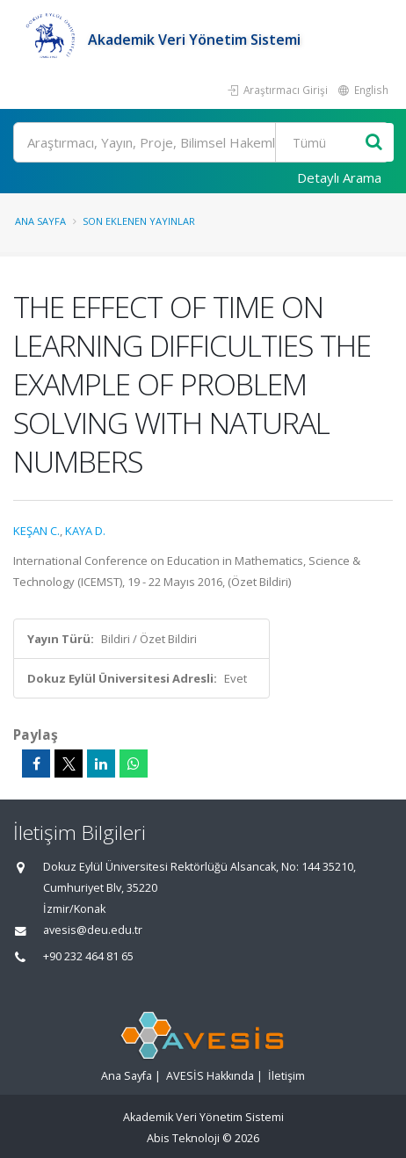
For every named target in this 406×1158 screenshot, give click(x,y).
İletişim (286, 1075)
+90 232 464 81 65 (88, 956)
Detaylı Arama (339, 177)
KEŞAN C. (36, 531)
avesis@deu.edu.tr (92, 930)
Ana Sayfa (40, 221)
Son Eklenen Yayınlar (139, 221)
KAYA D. (85, 531)
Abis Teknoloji (183, 1138)
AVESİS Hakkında (210, 1075)
